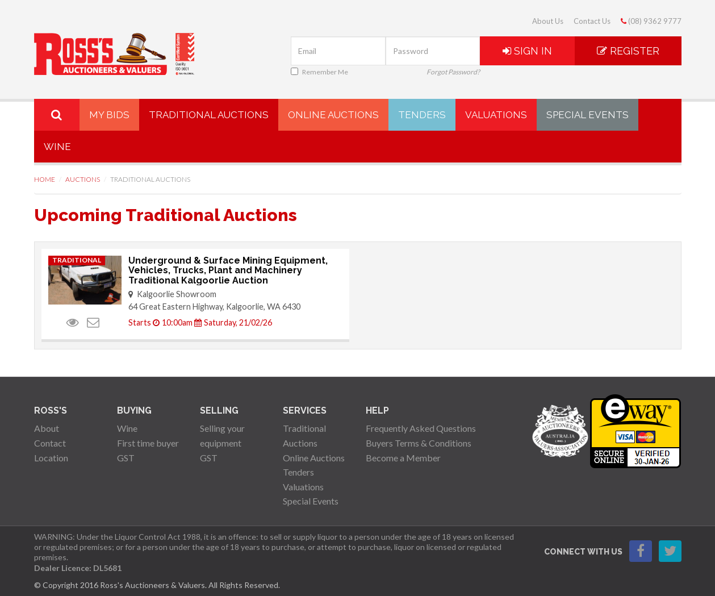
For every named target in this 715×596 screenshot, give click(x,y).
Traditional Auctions (209, 114)
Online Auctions (333, 114)
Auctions (82, 179)
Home (44, 179)
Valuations (496, 114)
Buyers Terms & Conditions (418, 442)
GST (126, 457)
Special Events (587, 114)
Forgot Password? (453, 72)
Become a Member (403, 457)
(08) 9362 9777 (651, 21)
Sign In (527, 51)
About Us (547, 21)
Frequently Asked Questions (421, 428)
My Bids (109, 114)
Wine (57, 146)
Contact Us (592, 21)
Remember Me (319, 72)
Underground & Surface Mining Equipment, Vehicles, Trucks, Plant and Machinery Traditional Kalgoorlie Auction (228, 270)
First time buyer (148, 442)
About (46, 428)
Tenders (422, 114)
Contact (50, 442)
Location (51, 457)
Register (628, 51)
